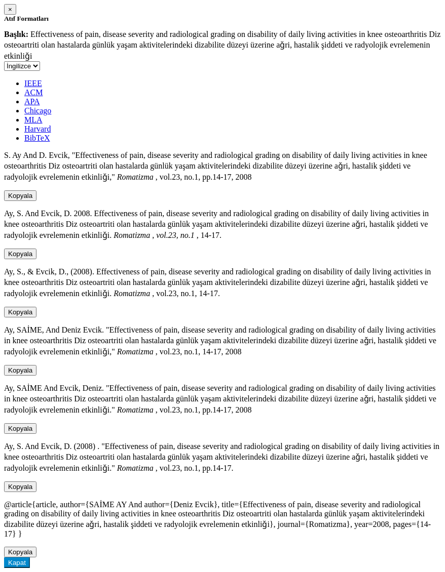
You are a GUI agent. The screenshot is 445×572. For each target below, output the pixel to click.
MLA (33, 119)
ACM (33, 92)
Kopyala (20, 195)
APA (32, 101)
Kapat (17, 562)
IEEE (33, 83)
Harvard (37, 129)
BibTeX (37, 138)
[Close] (10, 9)
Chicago (37, 110)
